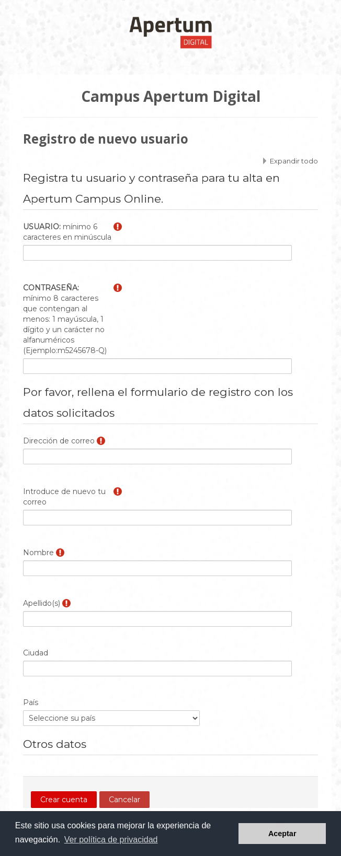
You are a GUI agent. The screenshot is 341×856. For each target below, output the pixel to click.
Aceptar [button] (282, 833)
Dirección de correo (59, 440)
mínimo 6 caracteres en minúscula (67, 232)
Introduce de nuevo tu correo (64, 497)
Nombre (38, 552)
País (30, 702)
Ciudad (35, 653)
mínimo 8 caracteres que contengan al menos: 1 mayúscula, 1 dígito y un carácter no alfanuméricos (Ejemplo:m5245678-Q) (65, 319)
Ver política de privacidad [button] (111, 839)
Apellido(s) (41, 603)
